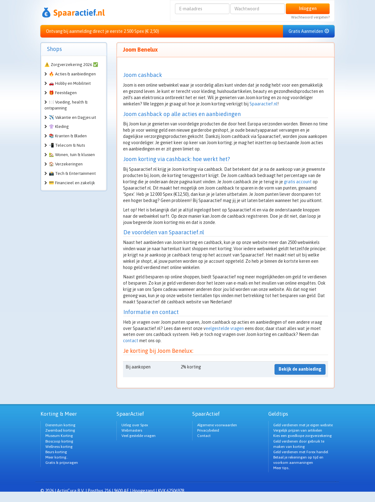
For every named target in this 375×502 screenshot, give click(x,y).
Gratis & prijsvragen (61, 462)
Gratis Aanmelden (309, 31)
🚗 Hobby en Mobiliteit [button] (70, 83)
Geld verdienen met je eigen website (303, 425)
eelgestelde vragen (225, 328)
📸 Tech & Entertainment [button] (72, 173)
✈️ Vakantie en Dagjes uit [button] (72, 117)
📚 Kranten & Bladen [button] (68, 136)
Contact (204, 436)
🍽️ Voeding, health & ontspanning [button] (66, 105)
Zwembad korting (60, 430)
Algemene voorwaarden (217, 425)
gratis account (298, 181)
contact (130, 340)
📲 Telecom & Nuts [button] (67, 145)
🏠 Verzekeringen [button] (66, 164)
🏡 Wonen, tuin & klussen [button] (72, 154)
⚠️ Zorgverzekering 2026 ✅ (71, 64)
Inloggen (307, 8)
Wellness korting (59, 446)
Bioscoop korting (59, 441)
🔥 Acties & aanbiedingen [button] (72, 74)
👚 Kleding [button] (59, 126)
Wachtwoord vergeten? (310, 17)
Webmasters (131, 430)
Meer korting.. (56, 457)
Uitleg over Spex (134, 425)
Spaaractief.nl (263, 103)
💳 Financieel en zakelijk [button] (72, 182)
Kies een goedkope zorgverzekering (302, 436)
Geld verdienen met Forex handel (300, 452)
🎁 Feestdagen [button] (63, 92)
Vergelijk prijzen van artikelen (297, 430)
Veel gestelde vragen (138, 436)
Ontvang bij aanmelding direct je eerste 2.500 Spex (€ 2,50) (102, 31)
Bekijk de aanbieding (300, 369)
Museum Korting (59, 436)
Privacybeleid (208, 430)
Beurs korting (56, 452)
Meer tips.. (281, 468)
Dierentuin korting (60, 425)
